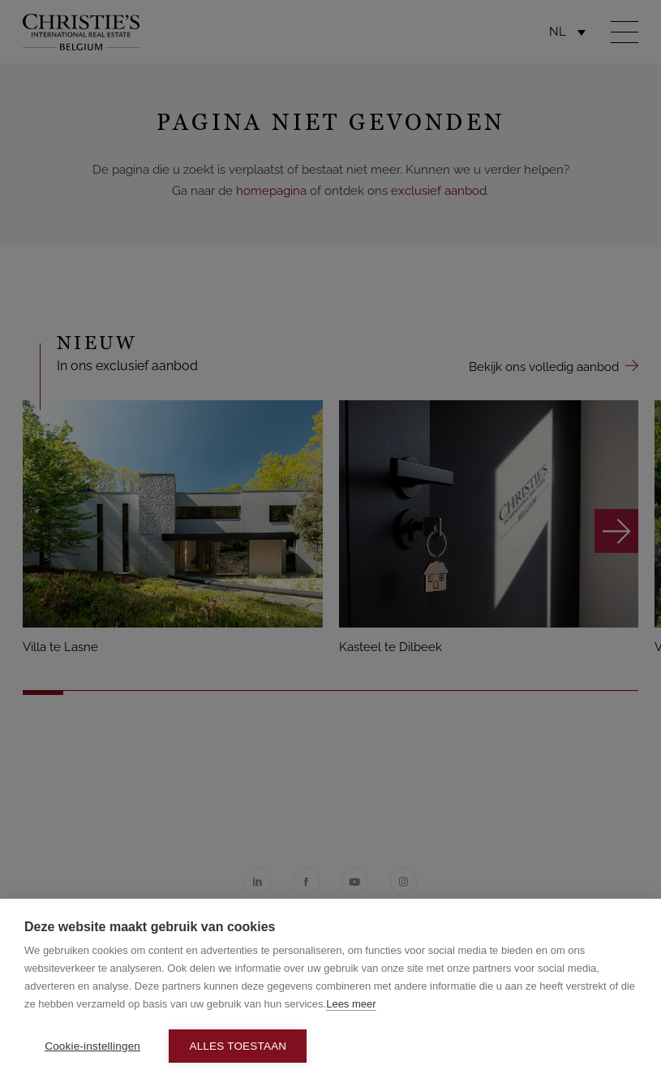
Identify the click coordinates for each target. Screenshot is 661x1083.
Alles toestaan (237, 1046)
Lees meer (351, 1004)
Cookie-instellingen (92, 1046)
